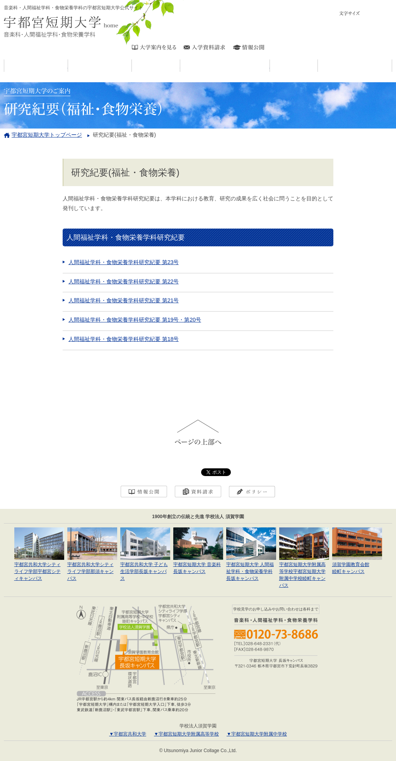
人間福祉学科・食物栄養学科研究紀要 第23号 (123, 262)
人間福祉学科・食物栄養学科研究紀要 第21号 (123, 300)
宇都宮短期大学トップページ (47, 135)
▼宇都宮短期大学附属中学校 (257, 734)
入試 (317, 66)
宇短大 (131, 66)
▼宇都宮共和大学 (127, 734)
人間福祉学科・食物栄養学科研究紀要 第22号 (123, 281)
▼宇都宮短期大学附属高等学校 (186, 734)
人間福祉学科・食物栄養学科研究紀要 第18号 (123, 339)
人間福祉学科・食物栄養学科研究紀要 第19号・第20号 (134, 320)
